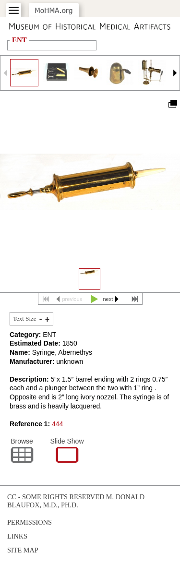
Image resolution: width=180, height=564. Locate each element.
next (108, 299)
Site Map (22, 550)
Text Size (24, 318)
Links (17, 536)
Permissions (29, 522)
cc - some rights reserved (55, 497)
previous (72, 299)
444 (57, 424)
